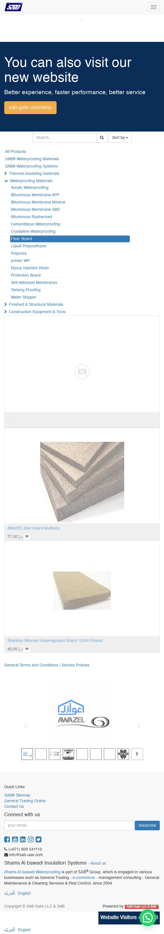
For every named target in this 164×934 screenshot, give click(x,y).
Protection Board (26, 275)
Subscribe (147, 825)
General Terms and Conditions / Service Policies (46, 665)
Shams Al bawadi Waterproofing (32, 872)
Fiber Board (21, 239)
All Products (15, 152)
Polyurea (19, 253)
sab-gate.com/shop (30, 107)
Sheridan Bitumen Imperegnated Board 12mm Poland (55, 641)
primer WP (20, 261)
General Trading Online (25, 801)
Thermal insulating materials (34, 174)
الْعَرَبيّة (9, 893)
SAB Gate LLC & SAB (142, 906)
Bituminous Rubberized (31, 217)
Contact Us (14, 807)
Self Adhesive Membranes (34, 283)
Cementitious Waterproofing (35, 224)
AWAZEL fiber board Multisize (33, 528)
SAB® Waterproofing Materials (32, 159)
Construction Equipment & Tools (37, 312)
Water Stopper (23, 297)
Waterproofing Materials (31, 181)
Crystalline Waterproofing (33, 232)
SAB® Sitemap (17, 795)
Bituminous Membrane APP (35, 195)
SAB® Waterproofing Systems (31, 166)
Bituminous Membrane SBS (35, 210)
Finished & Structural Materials (36, 305)
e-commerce (84, 878)
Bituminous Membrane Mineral (38, 202)
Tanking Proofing (26, 290)
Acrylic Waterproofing (29, 188)
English (24, 893)
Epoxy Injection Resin (30, 268)
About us (98, 863)
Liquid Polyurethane (28, 246)
